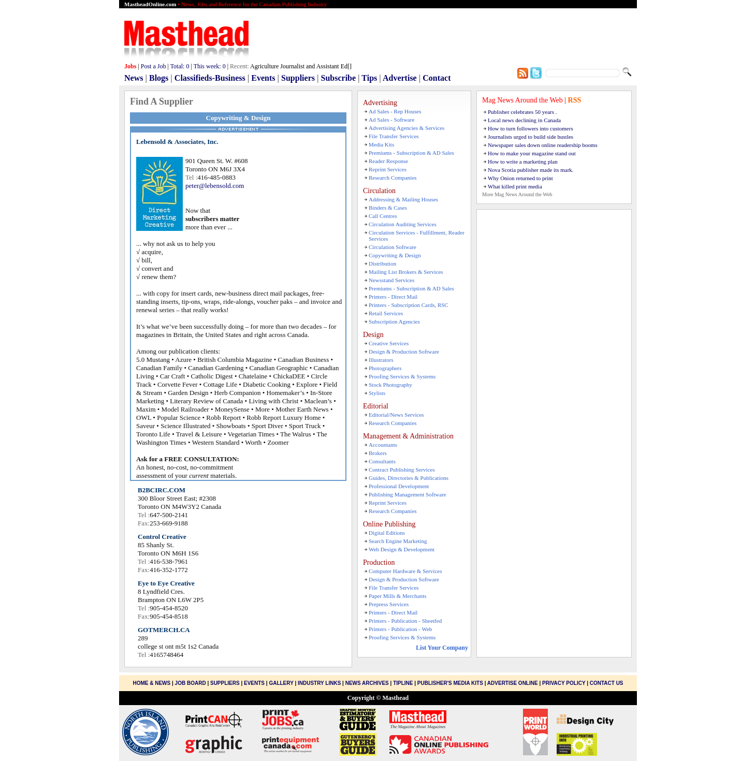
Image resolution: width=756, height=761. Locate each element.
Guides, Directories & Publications (408, 478)
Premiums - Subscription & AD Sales (411, 153)
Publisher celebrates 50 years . (522, 112)
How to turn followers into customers (530, 128)
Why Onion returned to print (520, 178)
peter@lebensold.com (214, 185)
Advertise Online (512, 683)
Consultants (382, 461)
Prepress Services (389, 604)
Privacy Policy (563, 683)
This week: (210, 66)
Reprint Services (387, 169)
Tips (369, 78)
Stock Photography (390, 385)
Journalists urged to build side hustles (530, 137)
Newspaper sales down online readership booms (543, 145)
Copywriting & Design (395, 255)
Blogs (158, 78)
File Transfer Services (394, 136)
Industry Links (319, 683)
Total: (180, 66)
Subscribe (338, 78)
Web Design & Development (401, 549)
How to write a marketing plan (523, 161)
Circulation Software (392, 247)
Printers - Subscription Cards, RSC (408, 305)
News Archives (367, 683)
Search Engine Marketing (398, 541)
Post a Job (153, 66)
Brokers (378, 453)
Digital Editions (387, 533)
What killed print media (515, 186)
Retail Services (386, 313)
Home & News (152, 683)
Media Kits (381, 144)
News (133, 78)
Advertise (400, 78)
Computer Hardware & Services (405, 571)
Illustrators (381, 360)
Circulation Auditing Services (403, 224)
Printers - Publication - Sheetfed (405, 621)
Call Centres (383, 216)
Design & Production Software (404, 351)
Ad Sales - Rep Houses (395, 111)
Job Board (190, 683)
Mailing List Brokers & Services (406, 272)
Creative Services (389, 343)
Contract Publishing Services (402, 469)
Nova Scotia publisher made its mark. (531, 170)
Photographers (385, 368)
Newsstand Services (391, 280)
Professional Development (399, 486)
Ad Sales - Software (391, 119)
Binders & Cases (388, 207)
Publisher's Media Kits (450, 683)
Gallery (281, 683)
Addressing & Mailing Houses (403, 199)
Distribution (382, 263)
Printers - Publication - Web (400, 629)
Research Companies (393, 177)
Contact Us (606, 683)
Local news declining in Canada (524, 120)
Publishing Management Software (407, 494)
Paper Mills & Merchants (398, 596)
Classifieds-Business (210, 78)
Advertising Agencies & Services (406, 128)
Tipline (403, 683)
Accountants (383, 445)
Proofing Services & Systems (402, 376)
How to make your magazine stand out (532, 153)
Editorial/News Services (396, 415)
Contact (436, 78)
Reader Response (388, 161)
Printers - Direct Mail (393, 297)
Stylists (377, 393)
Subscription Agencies (394, 321)
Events (263, 78)
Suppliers (298, 78)
